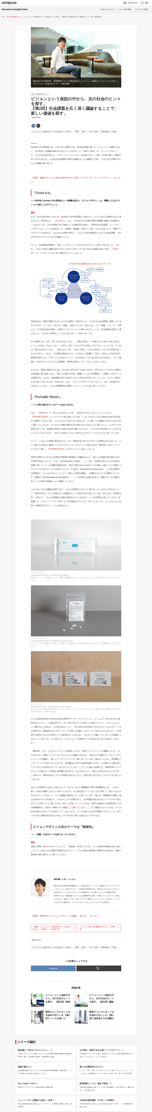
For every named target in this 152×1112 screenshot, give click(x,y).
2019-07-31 (36, 117)
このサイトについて (107, 9)
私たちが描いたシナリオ (74, 803)
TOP (3, 17)
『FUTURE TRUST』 (40, 417)
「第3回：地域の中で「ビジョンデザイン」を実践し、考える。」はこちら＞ (65, 916)
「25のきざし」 (60, 221)
